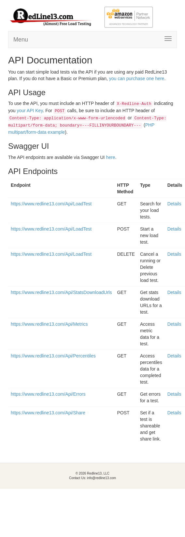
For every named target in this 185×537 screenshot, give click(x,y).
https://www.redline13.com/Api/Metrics (49, 324)
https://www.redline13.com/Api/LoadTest (51, 203)
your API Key (30, 110)
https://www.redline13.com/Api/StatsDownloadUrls (61, 292)
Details (174, 203)
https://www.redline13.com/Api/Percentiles (53, 355)
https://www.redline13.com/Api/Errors (48, 394)
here (110, 157)
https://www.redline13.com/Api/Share (48, 412)
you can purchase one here (136, 78)
